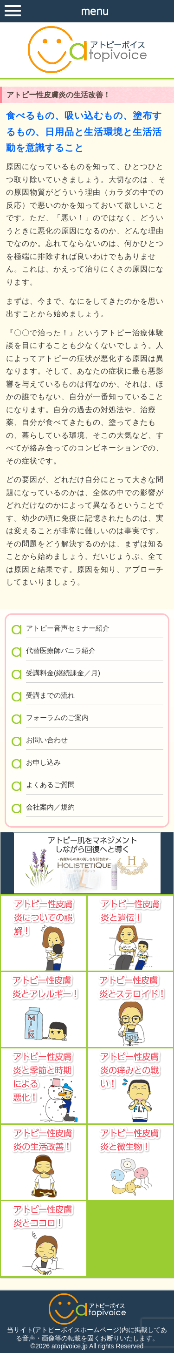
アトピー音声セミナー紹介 (68, 628)
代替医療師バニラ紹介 (61, 650)
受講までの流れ (50, 695)
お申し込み (43, 762)
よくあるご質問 (50, 785)
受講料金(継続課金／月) (63, 673)
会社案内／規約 (50, 807)
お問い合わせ (47, 740)
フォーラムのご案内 (57, 717)
